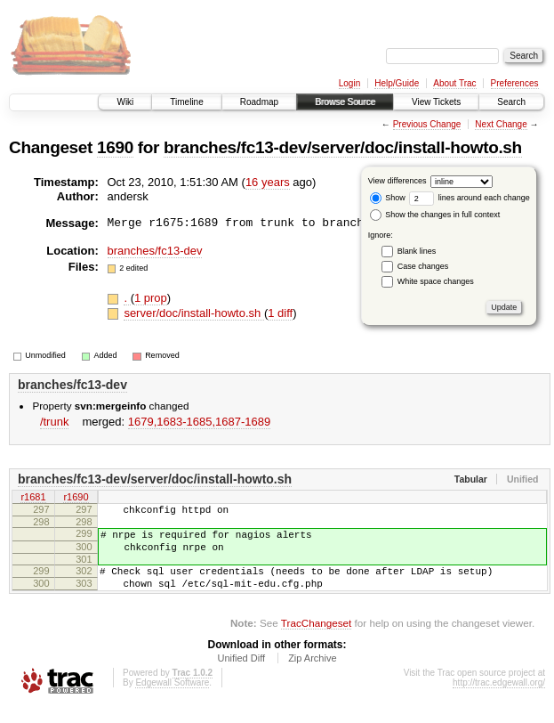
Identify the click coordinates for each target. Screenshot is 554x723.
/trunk (54, 421)
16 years (267, 182)
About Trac (454, 83)
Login (349, 83)
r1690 (75, 497)
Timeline (186, 102)
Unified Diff (241, 674)
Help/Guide (396, 83)
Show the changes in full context (435, 214)
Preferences (515, 83)
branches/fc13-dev (155, 250)
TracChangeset (316, 639)
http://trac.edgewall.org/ (499, 698)
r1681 (32, 497)
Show (387, 197)
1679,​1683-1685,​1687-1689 (199, 421)
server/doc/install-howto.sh (194, 313)
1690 (115, 147)
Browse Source (345, 102)
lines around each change (469, 197)
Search (511, 102)
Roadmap (259, 102)
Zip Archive (312, 674)
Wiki (124, 102)
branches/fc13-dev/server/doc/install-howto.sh (343, 147)
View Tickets (436, 102)
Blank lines (417, 251)
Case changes (423, 266)
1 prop (150, 298)
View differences (397, 180)
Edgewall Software (172, 698)
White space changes (435, 281)
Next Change (500, 124)
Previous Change (427, 124)
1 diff (280, 313)
